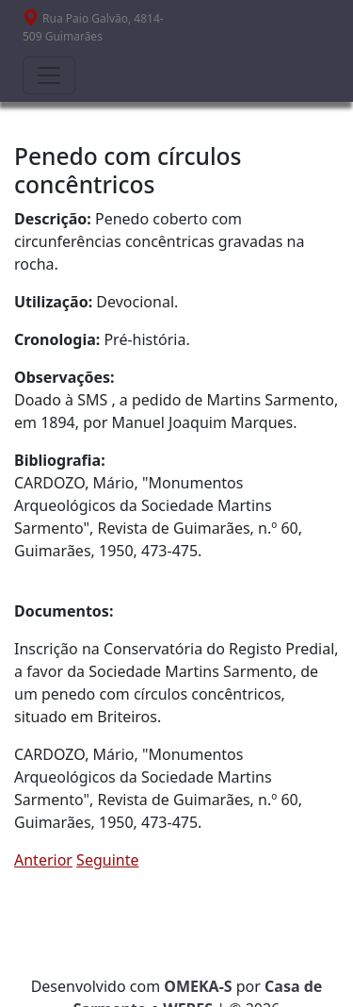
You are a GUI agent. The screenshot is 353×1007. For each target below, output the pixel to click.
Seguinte (107, 860)
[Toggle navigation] (49, 75)
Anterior (43, 860)
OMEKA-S (198, 986)
